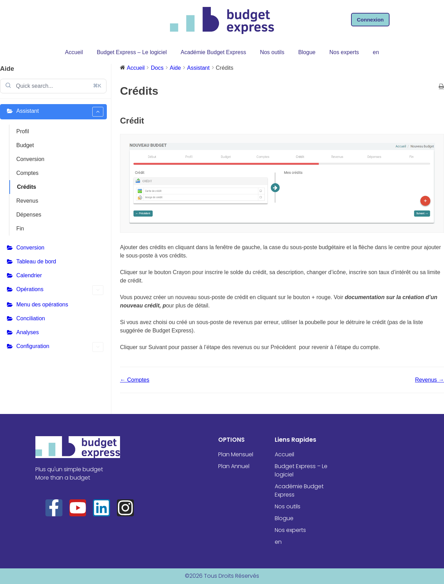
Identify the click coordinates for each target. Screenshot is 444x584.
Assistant (59, 112)
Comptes (27, 173)
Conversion (30, 159)
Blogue (307, 52)
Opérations (59, 290)
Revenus (27, 201)
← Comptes (134, 380)
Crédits (26, 187)
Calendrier (29, 275)
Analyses (27, 332)
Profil (22, 131)
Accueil (74, 52)
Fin (20, 228)
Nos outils (272, 52)
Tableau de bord (36, 261)
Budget (25, 145)
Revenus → (429, 380)
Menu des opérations (42, 304)
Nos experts (344, 52)
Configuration (59, 347)
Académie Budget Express (213, 52)
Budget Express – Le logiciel (132, 52)
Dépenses (28, 215)
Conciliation (30, 318)
